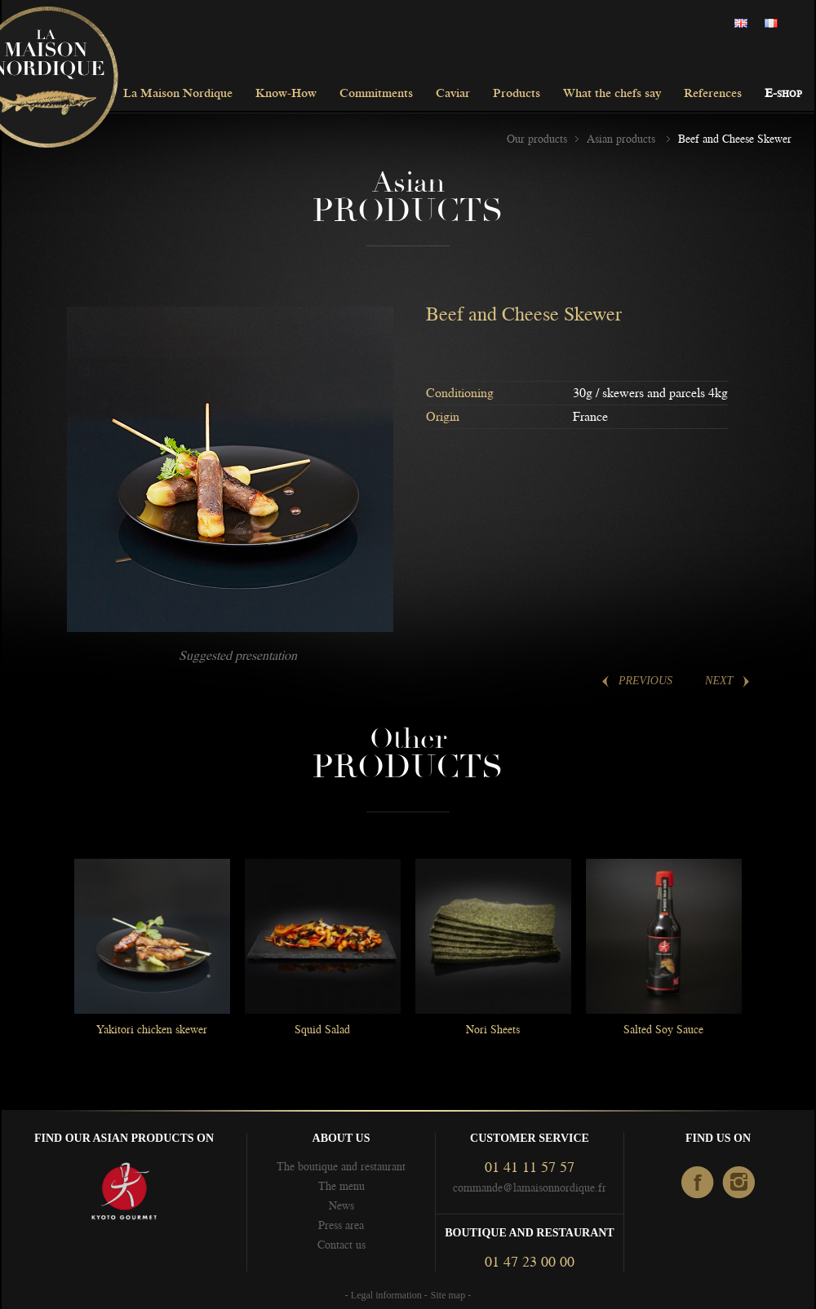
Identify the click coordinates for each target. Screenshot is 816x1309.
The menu (341, 1185)
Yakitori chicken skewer (151, 1029)
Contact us (341, 1244)
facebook (698, 1183)
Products (516, 94)
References (713, 94)
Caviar (453, 94)
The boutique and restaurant (341, 1166)
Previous (645, 680)
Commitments (376, 94)
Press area (341, 1225)
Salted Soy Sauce (663, 1029)
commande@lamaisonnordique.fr (529, 1187)
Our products (537, 138)
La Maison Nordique (178, 94)
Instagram (739, 1183)
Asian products (623, 138)
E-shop (783, 94)
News (341, 1205)
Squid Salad (322, 1029)
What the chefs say (612, 94)
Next (719, 680)
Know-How (286, 94)
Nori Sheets (493, 1029)
